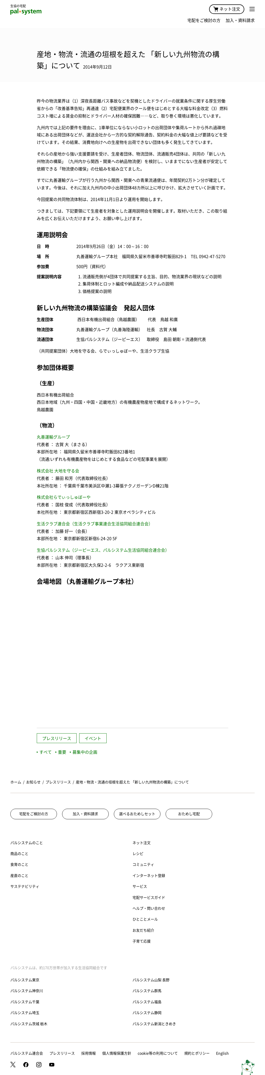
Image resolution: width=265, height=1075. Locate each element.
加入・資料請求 (240, 20)
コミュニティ (143, 864)
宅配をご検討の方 (203, 20)
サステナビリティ (24, 886)
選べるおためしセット (137, 814)
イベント (93, 738)
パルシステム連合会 (26, 1053)
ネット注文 (226, 9)
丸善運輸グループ (53, 437)
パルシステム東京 (24, 980)
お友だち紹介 (143, 930)
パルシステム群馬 (146, 991)
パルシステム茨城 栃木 (28, 1024)
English (222, 1053)
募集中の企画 (83, 752)
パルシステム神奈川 (26, 991)
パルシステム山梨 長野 (151, 980)
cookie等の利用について (158, 1053)
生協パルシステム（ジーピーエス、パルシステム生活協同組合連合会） (103, 550)
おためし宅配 (189, 814)
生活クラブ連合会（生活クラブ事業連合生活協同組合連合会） (95, 524)
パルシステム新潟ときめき (154, 1024)
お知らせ (33, 782)
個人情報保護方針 (116, 1053)
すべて (44, 752)
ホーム (15, 782)
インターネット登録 (148, 875)
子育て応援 (141, 941)
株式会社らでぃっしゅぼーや (64, 497)
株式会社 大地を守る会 (58, 471)
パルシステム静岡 (146, 1013)
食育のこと (19, 864)
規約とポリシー (197, 1053)
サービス (139, 886)
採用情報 (88, 1053)
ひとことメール (145, 919)
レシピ (137, 853)
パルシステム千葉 (24, 1002)
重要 (60, 752)
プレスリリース (56, 738)
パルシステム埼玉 (24, 1013)
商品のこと (19, 853)
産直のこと (19, 875)
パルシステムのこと (26, 843)
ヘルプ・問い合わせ (148, 908)
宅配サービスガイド (148, 897)
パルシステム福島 (146, 1002)
